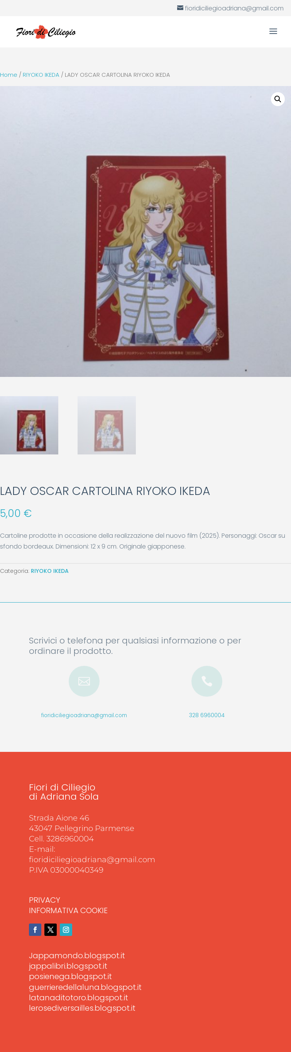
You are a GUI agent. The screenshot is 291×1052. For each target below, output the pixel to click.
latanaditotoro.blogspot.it (78, 997)
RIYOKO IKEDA (41, 75)
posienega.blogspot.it (70, 976)
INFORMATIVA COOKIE (68, 910)
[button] (278, 99)
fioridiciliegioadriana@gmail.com (84, 715)
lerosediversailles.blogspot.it (82, 1008)
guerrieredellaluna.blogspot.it (85, 987)
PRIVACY (44, 900)
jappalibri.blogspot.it (68, 966)
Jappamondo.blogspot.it (77, 955)
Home (8, 75)
